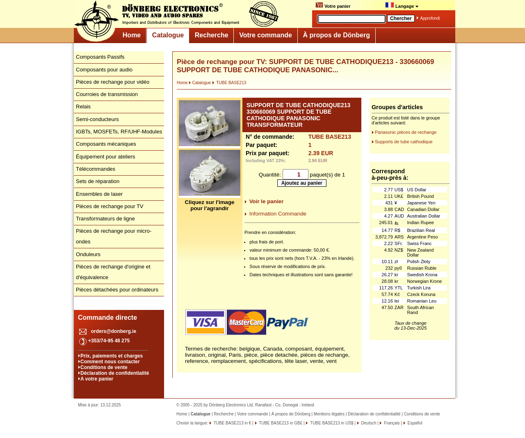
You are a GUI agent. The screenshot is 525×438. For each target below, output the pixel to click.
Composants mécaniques (106, 144)
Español (414, 423)
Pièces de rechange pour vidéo (112, 82)
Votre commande (265, 35)
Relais (83, 106)
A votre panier (96, 379)
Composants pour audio (104, 70)
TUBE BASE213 (229, 82)
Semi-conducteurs (97, 119)
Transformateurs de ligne (105, 219)
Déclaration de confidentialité (114, 373)
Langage (402, 5)
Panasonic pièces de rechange (405, 132)
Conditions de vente (104, 367)
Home (132, 35)
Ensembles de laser (99, 194)
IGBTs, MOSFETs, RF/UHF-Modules (119, 131)
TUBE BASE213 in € (231, 423)
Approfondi (430, 18)
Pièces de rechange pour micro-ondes (113, 236)
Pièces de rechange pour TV (110, 206)
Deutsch (368, 423)
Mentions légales (329, 414)
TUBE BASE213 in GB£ (280, 423)
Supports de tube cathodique (404, 141)
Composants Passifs (100, 57)
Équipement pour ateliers (105, 157)
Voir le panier (266, 201)
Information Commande (277, 214)
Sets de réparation (97, 181)
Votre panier (332, 5)
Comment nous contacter (110, 362)
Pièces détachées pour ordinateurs (117, 290)
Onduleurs (88, 254)
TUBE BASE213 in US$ (331, 423)
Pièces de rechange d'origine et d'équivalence (113, 272)
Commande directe (107, 317)
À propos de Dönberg (336, 35)
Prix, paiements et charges (111, 356)
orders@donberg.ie (113, 331)
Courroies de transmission (107, 94)
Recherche (211, 35)
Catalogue (168, 35)
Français (391, 423)
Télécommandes (95, 169)
